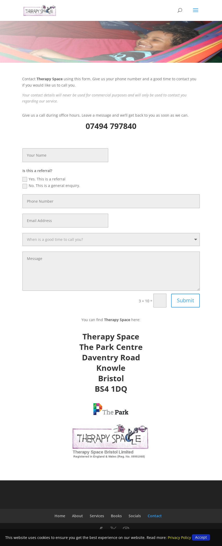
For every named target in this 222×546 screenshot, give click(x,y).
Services (97, 515)
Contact (155, 515)
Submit (185, 300)
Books (116, 515)
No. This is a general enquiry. (51, 185)
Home (60, 515)
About (77, 515)
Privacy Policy (179, 537)
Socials (135, 515)
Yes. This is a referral (43, 179)
